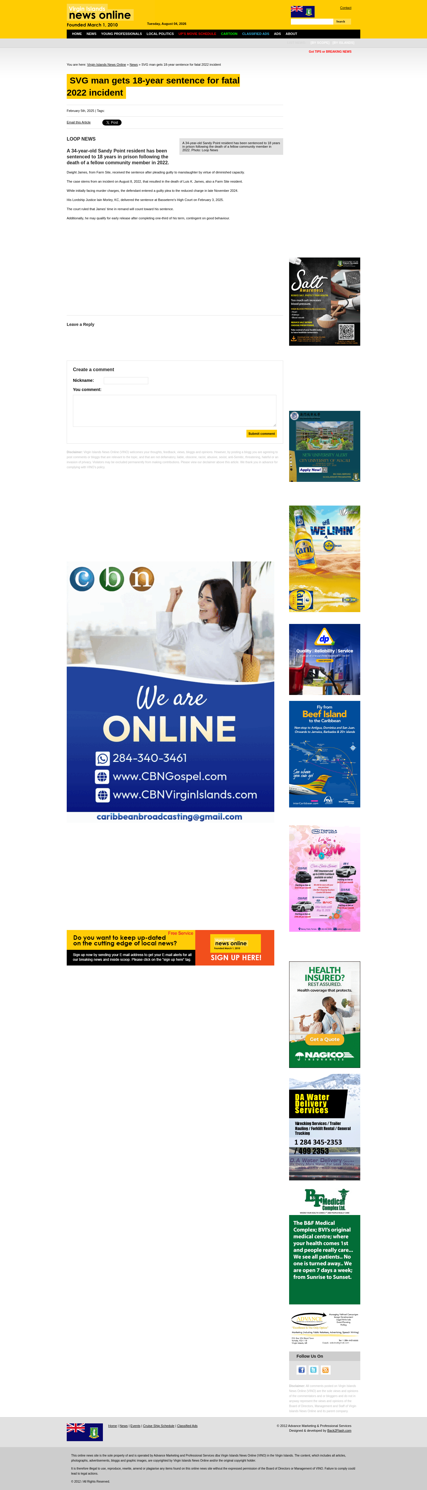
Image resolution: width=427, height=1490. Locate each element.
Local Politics (160, 34)
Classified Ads (187, 1426)
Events (135, 1426)
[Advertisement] (175, 266)
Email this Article (79, 122)
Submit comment (261, 433)
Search (340, 21)
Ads (277, 34)
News (91, 34)
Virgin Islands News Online (106, 64)
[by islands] (343, 42)
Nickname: (83, 380)
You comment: (87, 389)
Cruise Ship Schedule (158, 1426)
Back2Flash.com (339, 1430)
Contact (345, 7)
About (291, 34)
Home (77, 34)
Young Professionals (121, 34)
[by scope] (319, 42)
